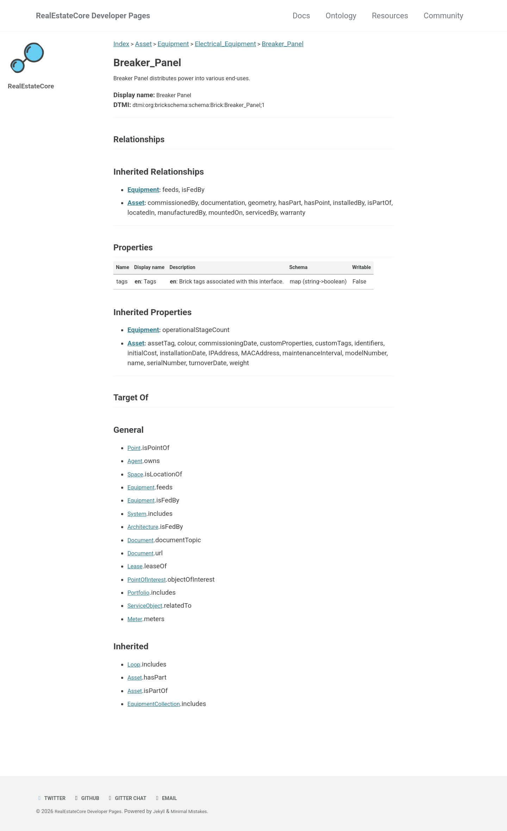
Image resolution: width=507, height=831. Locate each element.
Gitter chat (135, 798)
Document (142, 564)
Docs (301, 15)
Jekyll (170, 811)
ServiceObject (147, 630)
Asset (144, 44)
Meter (135, 644)
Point (135, 472)
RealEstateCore (34, 85)
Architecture (145, 551)
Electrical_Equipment (228, 44)
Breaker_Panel (286, 44)
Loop (134, 689)
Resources (390, 15)
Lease (136, 591)
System (138, 538)
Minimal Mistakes (204, 811)
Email (178, 798)
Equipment (175, 44)
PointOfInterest (149, 604)
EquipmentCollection (157, 728)
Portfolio (140, 617)
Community (443, 15)
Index (121, 44)
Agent (136, 485)
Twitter (52, 798)
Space (136, 498)
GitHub (91, 798)
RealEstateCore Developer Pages (93, 15)
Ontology (341, 15)
